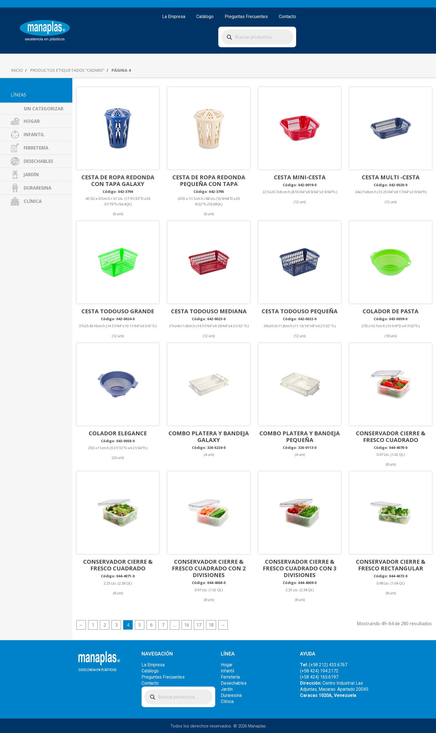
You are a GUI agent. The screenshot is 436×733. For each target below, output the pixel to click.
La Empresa (173, 16)
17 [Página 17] (198, 625)
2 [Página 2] (104, 625)
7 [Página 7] (163, 625)
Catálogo (205, 16)
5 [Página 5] (139, 625)
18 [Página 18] (211, 625)
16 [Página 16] (186, 625)
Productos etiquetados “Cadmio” (67, 70)
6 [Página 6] (151, 625)
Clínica (227, 701)
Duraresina (231, 695)
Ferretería (230, 677)
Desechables (234, 683)
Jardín (227, 689)
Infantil (227, 671)
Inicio (17, 70)
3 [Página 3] (116, 625)
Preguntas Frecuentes (246, 16)
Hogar (226, 664)
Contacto (287, 16)
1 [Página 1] (93, 625)
